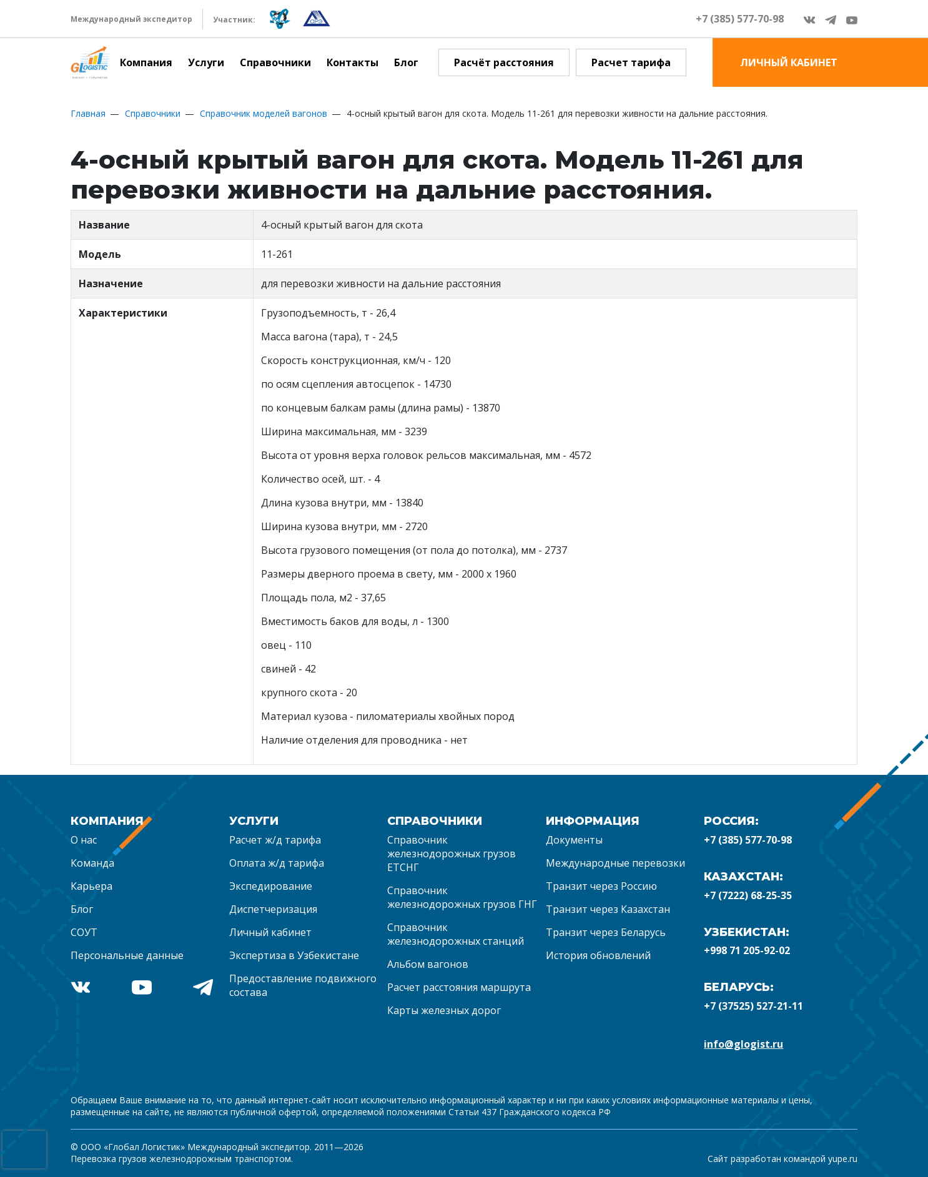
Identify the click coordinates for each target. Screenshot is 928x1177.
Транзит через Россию (601, 886)
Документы (574, 840)
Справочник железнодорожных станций (455, 934)
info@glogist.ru (743, 1044)
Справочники (275, 62)
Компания (146, 62)
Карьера (91, 886)
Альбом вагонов (427, 964)
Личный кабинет (270, 932)
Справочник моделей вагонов (263, 113)
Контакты (352, 62)
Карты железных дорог (444, 1010)
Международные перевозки (615, 863)
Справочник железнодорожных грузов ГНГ (462, 897)
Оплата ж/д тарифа (276, 863)
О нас (84, 840)
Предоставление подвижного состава (303, 985)
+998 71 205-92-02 (747, 950)
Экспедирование (270, 886)
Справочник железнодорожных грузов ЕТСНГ (451, 853)
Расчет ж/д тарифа (275, 840)
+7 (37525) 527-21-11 (753, 1006)
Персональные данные (127, 955)
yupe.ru (842, 1159)
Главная (88, 113)
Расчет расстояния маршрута (459, 987)
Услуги (206, 62)
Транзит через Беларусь (606, 932)
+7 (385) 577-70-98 (740, 19)
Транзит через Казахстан (608, 909)
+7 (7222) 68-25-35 (748, 895)
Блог (406, 62)
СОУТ (84, 932)
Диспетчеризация (273, 909)
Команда (92, 863)
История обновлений (598, 955)
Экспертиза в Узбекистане (294, 955)
